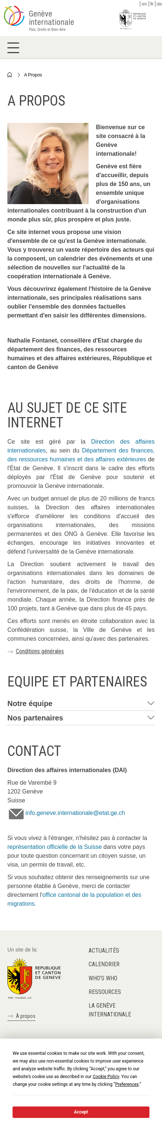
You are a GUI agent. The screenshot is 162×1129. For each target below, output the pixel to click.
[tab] (81, 703)
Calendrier (104, 964)
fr (152, 4)
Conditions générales (40, 651)
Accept (81, 1112)
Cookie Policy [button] (106, 1076)
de (159, 4)
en (144, 4)
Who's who (103, 978)
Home (10, 74)
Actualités (104, 950)
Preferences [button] (127, 1084)
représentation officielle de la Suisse (54, 847)
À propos (25, 1016)
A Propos (33, 75)
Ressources (105, 991)
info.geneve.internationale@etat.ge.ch (75, 813)
